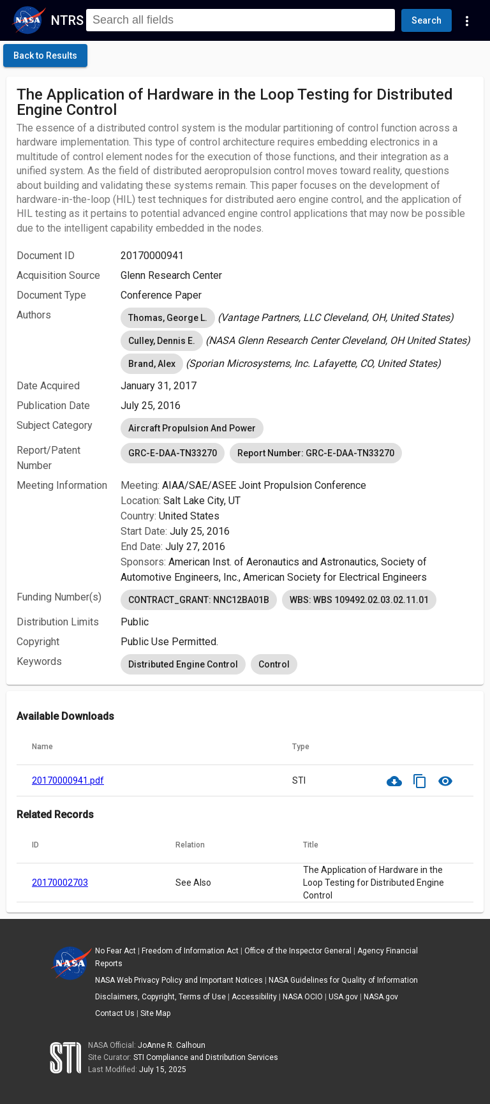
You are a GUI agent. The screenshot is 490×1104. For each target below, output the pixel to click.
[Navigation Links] (467, 20)
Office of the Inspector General (298, 950)
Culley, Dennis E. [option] (162, 341)
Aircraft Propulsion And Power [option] (192, 428)
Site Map (155, 1013)
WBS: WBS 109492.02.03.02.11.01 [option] (359, 600)
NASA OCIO (303, 996)
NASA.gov (381, 996)
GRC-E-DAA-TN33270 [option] (173, 453)
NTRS (67, 20)
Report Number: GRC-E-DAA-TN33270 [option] (316, 453)
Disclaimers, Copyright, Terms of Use (160, 996)
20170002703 (60, 882)
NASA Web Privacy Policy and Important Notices (179, 980)
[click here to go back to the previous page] (45, 55)
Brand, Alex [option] (152, 364)
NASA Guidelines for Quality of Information (343, 980)
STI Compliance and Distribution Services (205, 1057)
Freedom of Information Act (190, 950)
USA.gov (343, 996)
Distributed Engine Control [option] (183, 664)
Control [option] (274, 664)
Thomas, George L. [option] (168, 318)
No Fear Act (115, 950)
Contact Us (115, 1013)
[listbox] (297, 318)
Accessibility (254, 996)
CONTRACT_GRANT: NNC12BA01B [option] (199, 600)
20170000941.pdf (68, 780)
